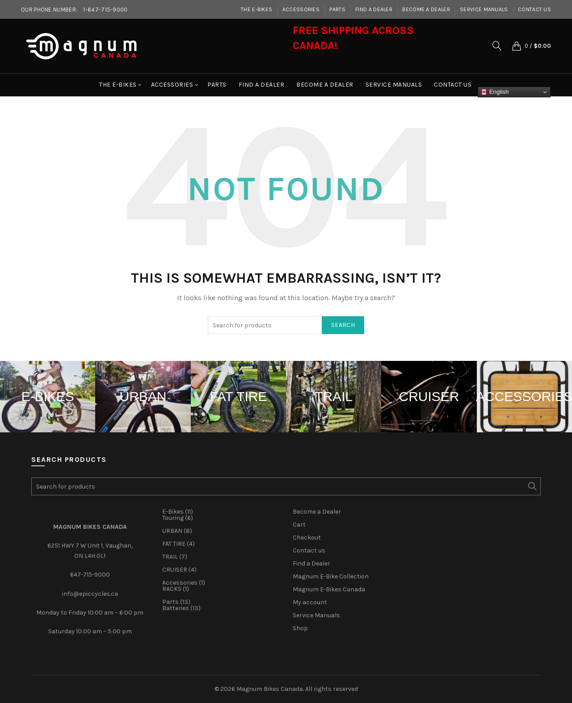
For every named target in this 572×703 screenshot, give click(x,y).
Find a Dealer (373, 9)
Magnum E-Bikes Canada (329, 589)
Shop (300, 628)
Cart (299, 524)
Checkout (307, 537)
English (494, 92)
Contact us (534, 9)
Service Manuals (484, 9)
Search (343, 325)
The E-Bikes (256, 9)
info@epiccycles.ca (90, 594)
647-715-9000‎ (90, 574)
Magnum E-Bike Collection (331, 576)
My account (310, 602)
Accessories (301, 9)
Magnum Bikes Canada (269, 689)
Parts (337, 9)
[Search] (497, 45)
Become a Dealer (426, 9)
